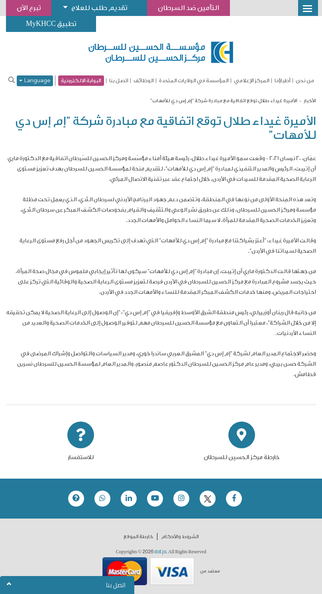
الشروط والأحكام (180, 536)
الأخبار (310, 100)
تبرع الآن (29, 8)
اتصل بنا (118, 80)
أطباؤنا (283, 80)
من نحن (305, 80)
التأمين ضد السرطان (188, 8)
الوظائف (144, 80)
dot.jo (160, 551)
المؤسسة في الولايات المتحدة (194, 80)
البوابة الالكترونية (81, 80)
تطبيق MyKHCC (51, 24)
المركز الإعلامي (251, 80)
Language (35, 81)
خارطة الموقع (138, 536)
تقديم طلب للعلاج (99, 8)
